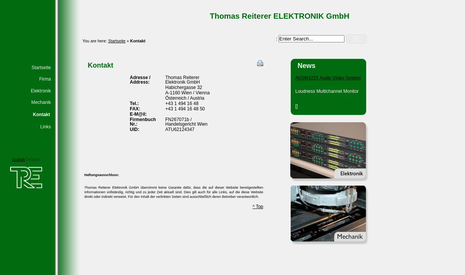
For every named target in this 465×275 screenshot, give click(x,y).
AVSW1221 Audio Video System (328, 78)
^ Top (258, 206)
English (18, 159)
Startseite (117, 41)
